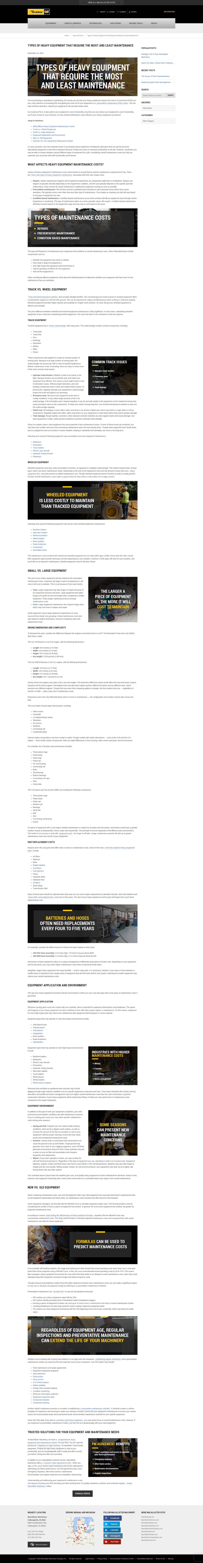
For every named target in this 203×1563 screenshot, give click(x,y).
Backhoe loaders (39, 530)
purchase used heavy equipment (69, 1420)
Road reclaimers (39, 544)
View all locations (38, 1544)
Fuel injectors (38, 871)
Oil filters (36, 883)
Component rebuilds (41, 1400)
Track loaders (38, 448)
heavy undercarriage (57, 326)
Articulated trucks (40, 550)
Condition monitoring (41, 1391)
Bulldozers (37, 442)
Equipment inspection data (43, 1397)
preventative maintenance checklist (95, 1409)
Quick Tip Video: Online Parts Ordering (157, 63)
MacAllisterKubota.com (149, 1523)
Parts (35, 604)
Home (67, 36)
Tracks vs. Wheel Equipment (44, 129)
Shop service (38, 1379)
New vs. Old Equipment (42, 138)
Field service (38, 1377)
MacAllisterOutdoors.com (150, 1526)
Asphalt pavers (39, 1027)
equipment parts (65, 833)
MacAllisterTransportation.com (151, 1537)
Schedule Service (82, 1494)
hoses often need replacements (40, 897)
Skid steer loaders (40, 533)
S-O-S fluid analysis (41, 1382)
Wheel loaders (39, 538)
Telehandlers (38, 1042)
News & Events (78, 36)
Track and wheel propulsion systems (42, 297)
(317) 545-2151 (168, 12)
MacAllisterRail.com (148, 1531)
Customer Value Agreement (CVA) (57, 1463)
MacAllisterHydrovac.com (150, 1520)
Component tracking (41, 1403)
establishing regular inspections (108, 1359)
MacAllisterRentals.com (149, 1534)
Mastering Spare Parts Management (156, 82)
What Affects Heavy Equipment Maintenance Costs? (54, 126)
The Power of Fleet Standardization (155, 76)
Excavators (37, 445)
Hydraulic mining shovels (43, 454)
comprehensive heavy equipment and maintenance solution (51, 1441)
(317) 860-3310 (33, 1537)
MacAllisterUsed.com (148, 1540)
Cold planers (38, 1030)
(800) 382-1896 (33, 1534)
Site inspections (39, 1374)
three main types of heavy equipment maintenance (51, 175)
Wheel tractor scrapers (42, 1083)
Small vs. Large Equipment (44, 132)
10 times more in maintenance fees (91, 1303)
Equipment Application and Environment (49, 135)
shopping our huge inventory (49, 1445)
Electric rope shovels (41, 451)
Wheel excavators (40, 535)
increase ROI (58, 1292)
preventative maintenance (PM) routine (112, 103)
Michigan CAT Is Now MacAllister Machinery (154, 55)
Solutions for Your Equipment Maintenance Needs (53, 141)
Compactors (38, 547)
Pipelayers (37, 457)
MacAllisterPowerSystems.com (152, 1529)
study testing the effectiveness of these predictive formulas (69, 1215)
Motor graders (38, 541)
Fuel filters (37, 868)
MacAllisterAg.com (147, 1517)
